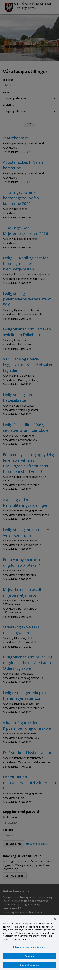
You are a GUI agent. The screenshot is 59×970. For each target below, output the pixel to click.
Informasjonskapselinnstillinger (29, 948)
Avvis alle (29, 957)
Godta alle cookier (29, 966)
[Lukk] (55, 920)
